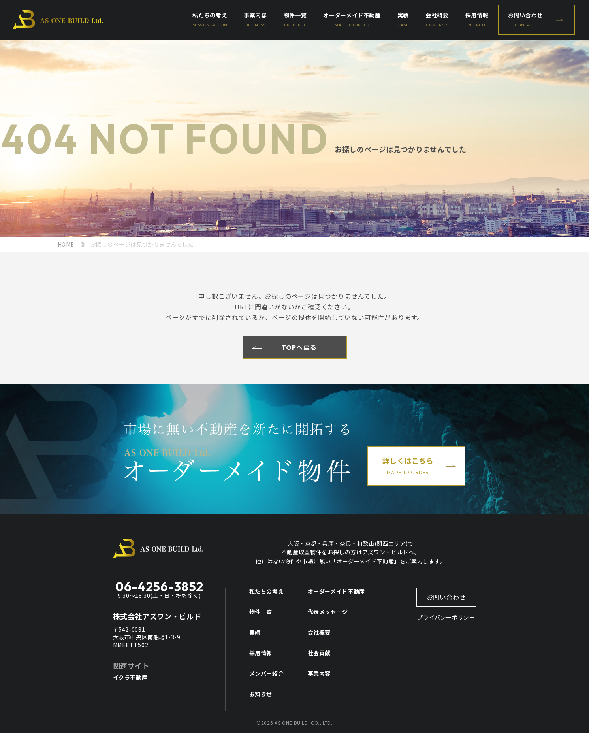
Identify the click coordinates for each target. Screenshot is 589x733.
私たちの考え (266, 591)
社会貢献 (319, 653)
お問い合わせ (446, 597)
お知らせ (261, 694)
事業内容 (319, 673)
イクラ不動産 (130, 677)
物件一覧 (261, 612)
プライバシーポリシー (446, 617)
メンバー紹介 (266, 673)
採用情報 (261, 653)
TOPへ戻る (299, 347)
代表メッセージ (328, 612)
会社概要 (319, 632)
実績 (255, 632)
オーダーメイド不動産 (336, 591)
